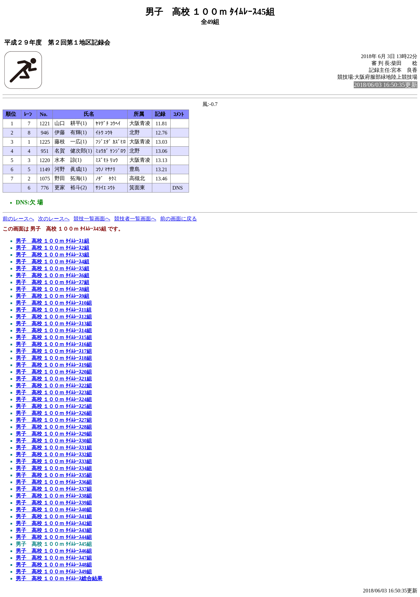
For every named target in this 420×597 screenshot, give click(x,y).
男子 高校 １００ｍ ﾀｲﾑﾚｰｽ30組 (54, 440)
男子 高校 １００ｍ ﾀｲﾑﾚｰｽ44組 (54, 537)
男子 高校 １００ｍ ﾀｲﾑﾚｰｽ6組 (52, 275)
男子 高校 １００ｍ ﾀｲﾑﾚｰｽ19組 (54, 365)
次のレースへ (54, 218)
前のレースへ (18, 218)
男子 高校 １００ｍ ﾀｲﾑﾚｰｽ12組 (54, 316)
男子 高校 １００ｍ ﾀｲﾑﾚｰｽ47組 (54, 558)
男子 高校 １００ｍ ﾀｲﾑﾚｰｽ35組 (54, 475)
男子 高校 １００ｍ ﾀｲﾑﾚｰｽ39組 (54, 502)
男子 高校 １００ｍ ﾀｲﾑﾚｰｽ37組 (54, 489)
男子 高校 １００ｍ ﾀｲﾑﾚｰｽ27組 (54, 420)
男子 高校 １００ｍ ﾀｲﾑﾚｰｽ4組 (52, 261)
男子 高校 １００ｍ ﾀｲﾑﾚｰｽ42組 (54, 523)
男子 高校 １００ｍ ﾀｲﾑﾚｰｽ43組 (54, 530)
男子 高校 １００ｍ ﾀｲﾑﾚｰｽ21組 (54, 378)
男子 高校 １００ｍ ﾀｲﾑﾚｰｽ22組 (54, 385)
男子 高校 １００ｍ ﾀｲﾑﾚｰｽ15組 (54, 337)
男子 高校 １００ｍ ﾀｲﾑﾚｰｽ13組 (54, 323)
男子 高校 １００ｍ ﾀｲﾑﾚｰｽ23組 (54, 392)
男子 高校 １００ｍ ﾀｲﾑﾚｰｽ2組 (52, 248)
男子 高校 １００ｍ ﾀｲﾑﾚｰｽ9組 (52, 296)
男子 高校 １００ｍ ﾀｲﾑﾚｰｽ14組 (54, 330)
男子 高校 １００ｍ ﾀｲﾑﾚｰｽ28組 (54, 427)
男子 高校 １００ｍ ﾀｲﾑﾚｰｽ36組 (54, 482)
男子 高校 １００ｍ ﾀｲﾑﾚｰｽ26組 (54, 413)
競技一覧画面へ (92, 218)
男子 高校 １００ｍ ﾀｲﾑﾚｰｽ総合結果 (59, 578)
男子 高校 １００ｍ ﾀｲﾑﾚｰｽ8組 (52, 289)
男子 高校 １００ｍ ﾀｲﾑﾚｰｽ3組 (52, 254)
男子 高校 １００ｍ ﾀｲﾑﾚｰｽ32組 (54, 454)
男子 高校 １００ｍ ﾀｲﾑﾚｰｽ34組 (54, 468)
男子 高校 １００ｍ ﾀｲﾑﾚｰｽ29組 (54, 434)
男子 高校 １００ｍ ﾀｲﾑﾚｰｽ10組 (54, 303)
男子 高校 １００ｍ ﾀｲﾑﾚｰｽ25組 (54, 406)
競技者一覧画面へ (135, 218)
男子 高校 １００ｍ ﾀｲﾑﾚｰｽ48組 (54, 564)
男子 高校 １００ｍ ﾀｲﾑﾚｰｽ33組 (54, 461)
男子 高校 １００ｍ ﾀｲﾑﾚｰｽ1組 (52, 241)
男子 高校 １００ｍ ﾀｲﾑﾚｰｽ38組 (54, 496)
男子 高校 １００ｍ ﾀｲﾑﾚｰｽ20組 (54, 372)
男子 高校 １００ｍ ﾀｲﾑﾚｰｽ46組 (54, 551)
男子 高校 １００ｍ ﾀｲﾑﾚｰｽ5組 (52, 268)
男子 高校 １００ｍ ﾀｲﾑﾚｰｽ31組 (54, 447)
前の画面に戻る (178, 218)
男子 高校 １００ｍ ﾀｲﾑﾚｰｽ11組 (54, 310)
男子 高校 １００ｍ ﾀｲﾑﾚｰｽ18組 (54, 358)
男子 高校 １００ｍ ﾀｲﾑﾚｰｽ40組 (54, 509)
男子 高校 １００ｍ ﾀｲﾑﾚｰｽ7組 (52, 282)
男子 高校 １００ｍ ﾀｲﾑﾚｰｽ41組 (54, 516)
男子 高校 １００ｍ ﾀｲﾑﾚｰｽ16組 (54, 344)
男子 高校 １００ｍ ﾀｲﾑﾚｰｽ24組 (54, 399)
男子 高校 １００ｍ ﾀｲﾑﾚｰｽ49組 (54, 571)
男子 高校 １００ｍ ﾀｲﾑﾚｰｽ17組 (54, 351)
